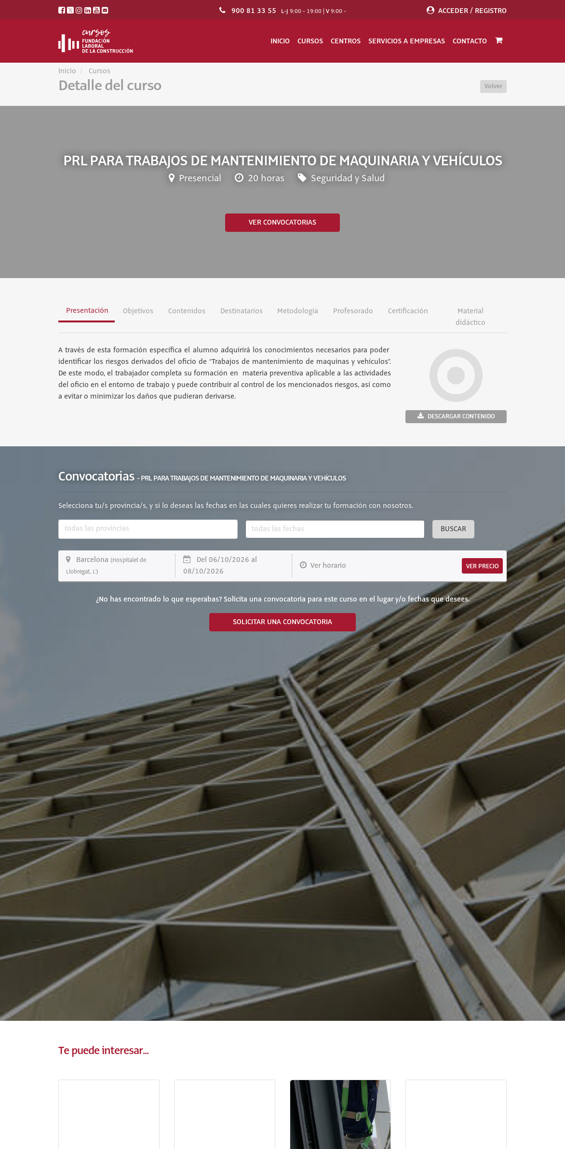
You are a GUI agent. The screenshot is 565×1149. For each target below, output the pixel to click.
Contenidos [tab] (186, 311)
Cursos (310, 41)
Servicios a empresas (406, 41)
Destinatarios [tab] (241, 311)
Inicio (280, 41)
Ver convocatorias (282, 223)
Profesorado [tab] (353, 311)
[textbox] (148, 529)
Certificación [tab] (408, 311)
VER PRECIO (482, 566)
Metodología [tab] (297, 311)
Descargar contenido (456, 416)
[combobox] (148, 529)
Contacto (470, 41)
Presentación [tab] (87, 311)
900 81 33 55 (253, 10)
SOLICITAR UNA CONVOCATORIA (282, 622)
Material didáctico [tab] (470, 317)
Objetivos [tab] (138, 311)
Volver (493, 86)
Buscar (453, 529)
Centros (346, 41)
